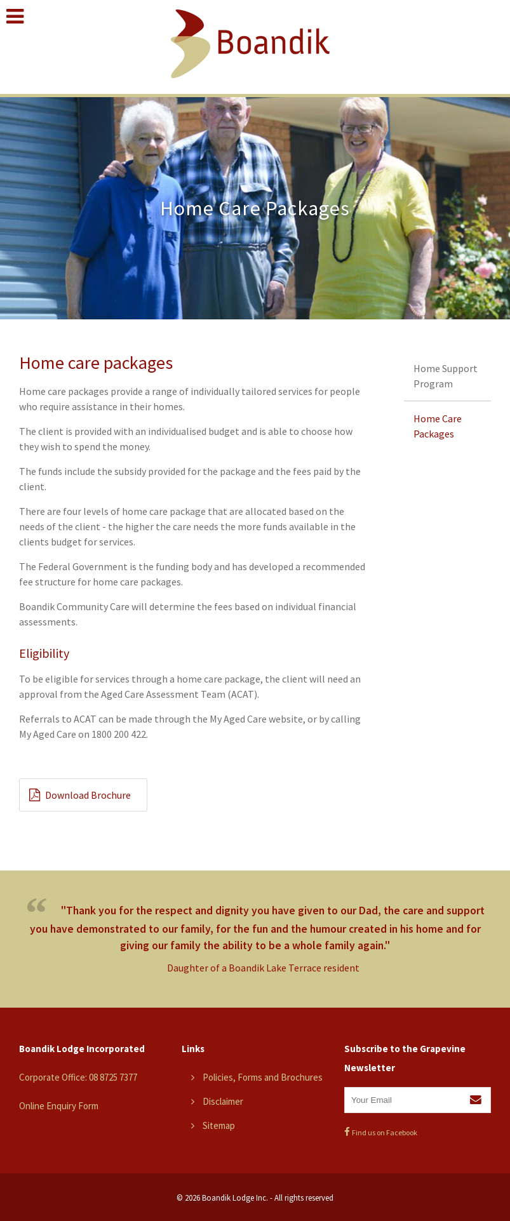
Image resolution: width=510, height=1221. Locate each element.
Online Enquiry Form (58, 1106)
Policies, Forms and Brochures (263, 1077)
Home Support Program (445, 376)
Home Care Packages (437, 426)
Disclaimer (223, 1101)
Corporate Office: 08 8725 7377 (78, 1077)
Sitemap (219, 1125)
